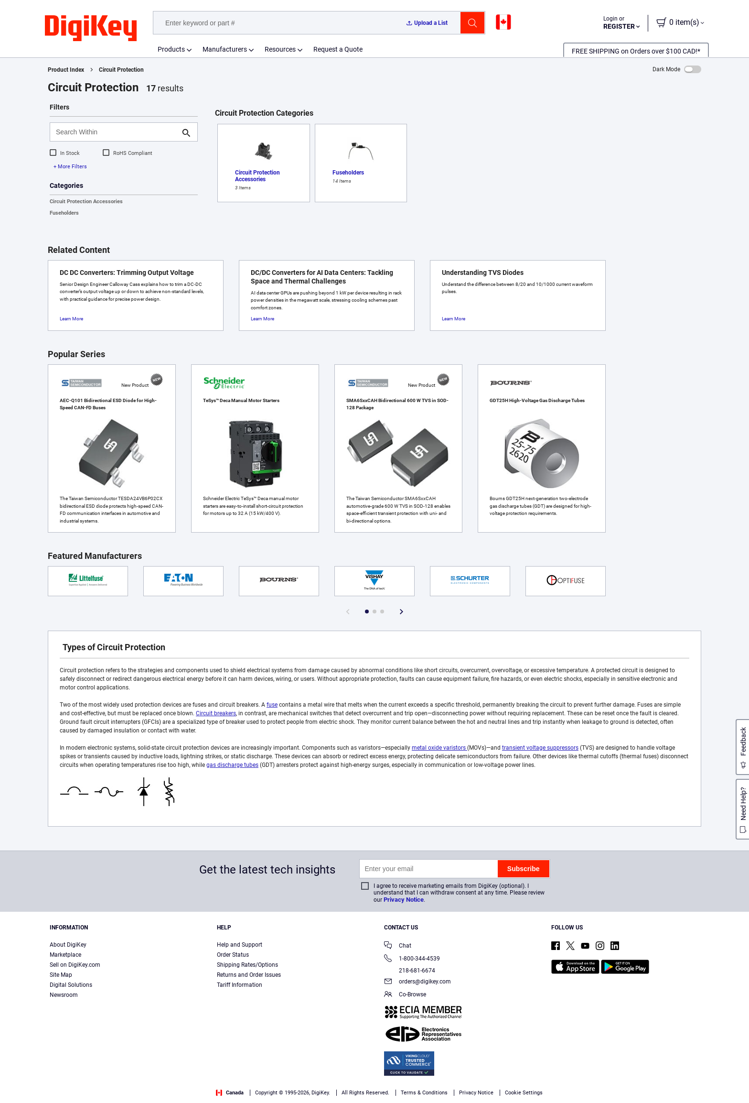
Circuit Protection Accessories (86, 201)
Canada (230, 1093)
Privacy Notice (404, 899)
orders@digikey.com (417, 982)
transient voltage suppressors (540, 747)
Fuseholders (64, 213)
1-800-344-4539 (412, 959)
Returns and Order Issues (249, 975)
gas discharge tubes (232, 765)
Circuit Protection (121, 69)
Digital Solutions (71, 985)
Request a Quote (338, 49)
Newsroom (64, 995)
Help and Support (239, 944)
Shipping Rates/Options (247, 964)
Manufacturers (225, 49)
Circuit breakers (216, 713)
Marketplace (65, 954)
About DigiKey (68, 944)
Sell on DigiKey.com (75, 964)
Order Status (233, 954)
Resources (280, 49)
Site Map (61, 975)
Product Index (66, 69)
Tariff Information (239, 985)
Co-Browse (405, 995)
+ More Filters (70, 167)
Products (171, 49)
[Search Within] (116, 132)
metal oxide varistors (439, 747)
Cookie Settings (524, 1093)
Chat (397, 946)
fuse (272, 704)
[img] (91, 28)
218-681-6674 (409, 970)
